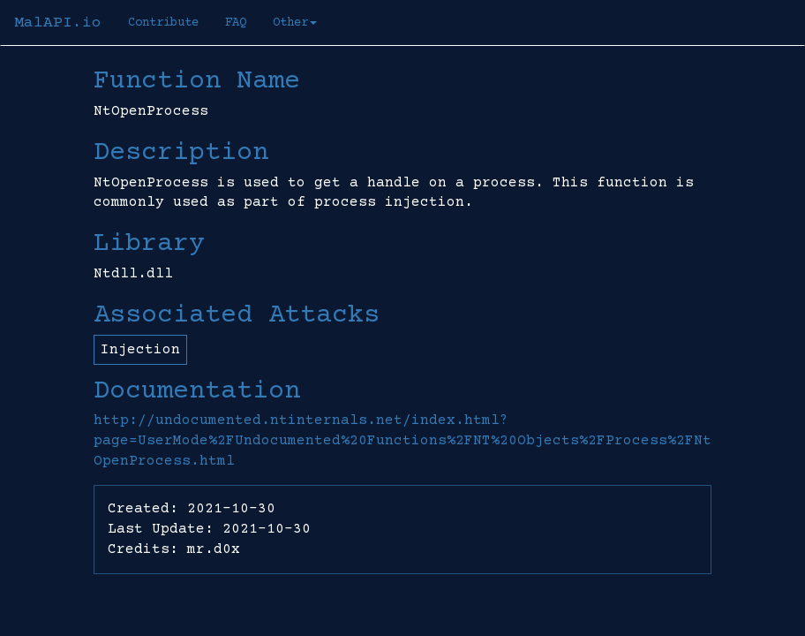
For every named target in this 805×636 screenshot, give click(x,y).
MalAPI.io (58, 23)
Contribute (163, 23)
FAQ (235, 23)
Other (295, 23)
